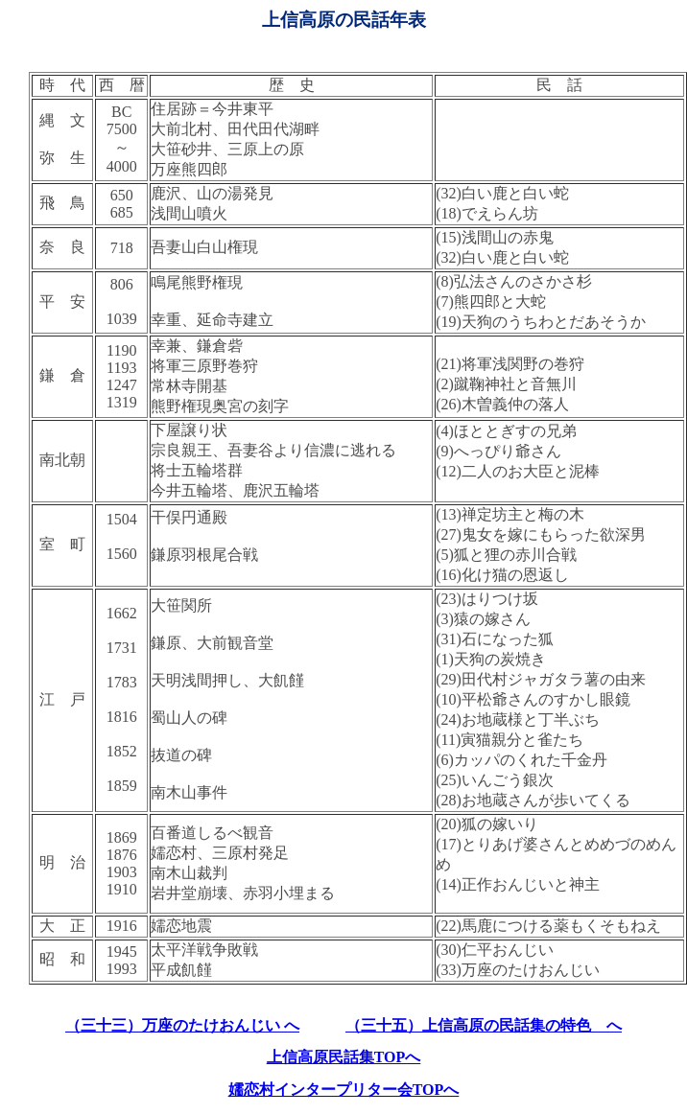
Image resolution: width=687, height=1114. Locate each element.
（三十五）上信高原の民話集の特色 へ (483, 1025)
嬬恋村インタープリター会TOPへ (344, 1089)
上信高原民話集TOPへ (344, 1057)
